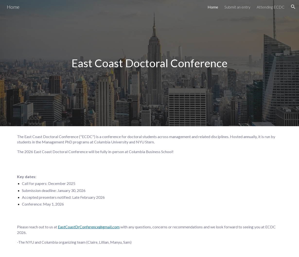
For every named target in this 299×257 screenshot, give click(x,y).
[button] (293, 7)
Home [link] (213, 7)
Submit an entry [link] (237, 7)
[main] (149, 63)
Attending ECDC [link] (270, 7)
